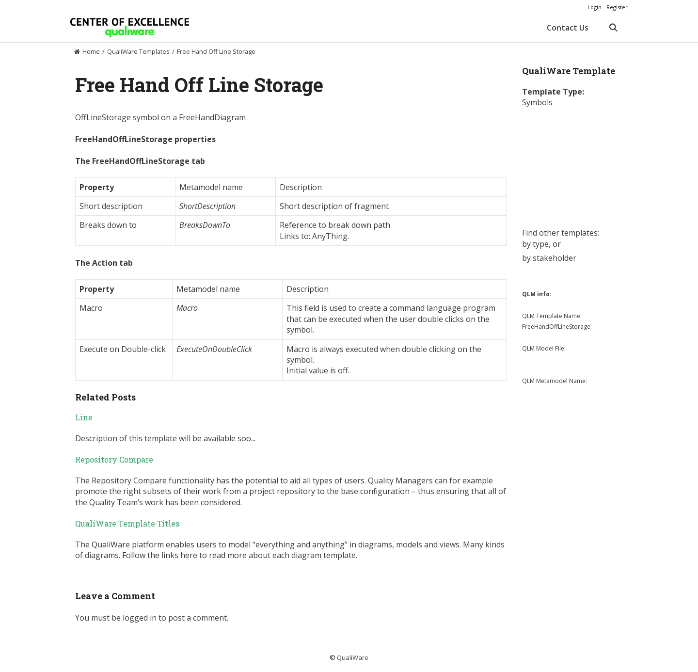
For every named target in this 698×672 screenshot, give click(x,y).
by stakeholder (549, 258)
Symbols (537, 102)
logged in (140, 617)
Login (594, 7)
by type (535, 244)
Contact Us (567, 27)
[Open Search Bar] (613, 27)
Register (617, 7)
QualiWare (352, 657)
